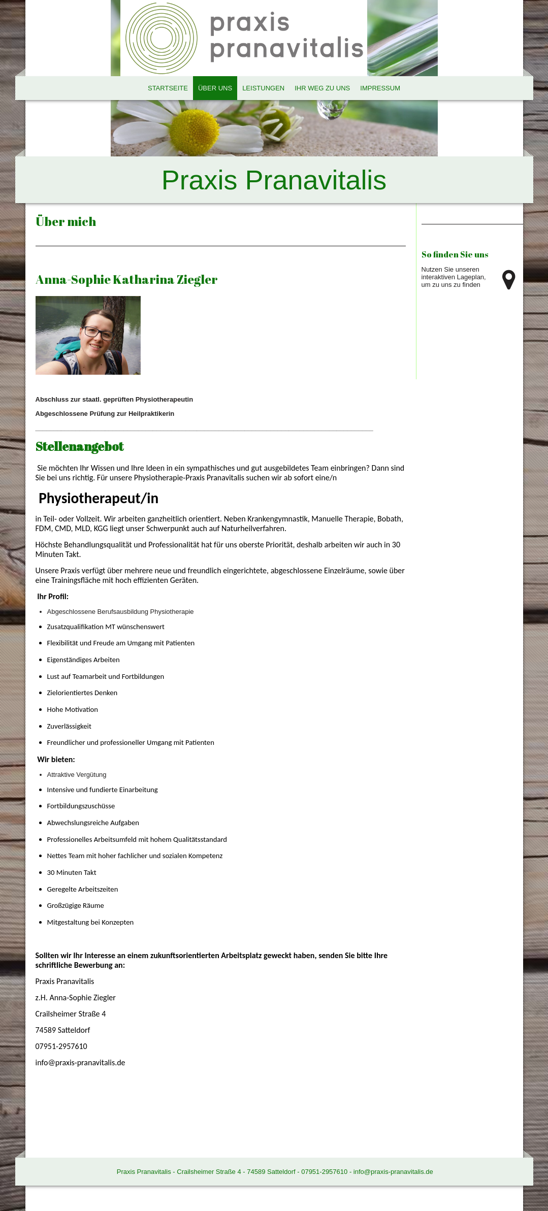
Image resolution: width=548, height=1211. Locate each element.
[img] (274, 101)
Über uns (215, 88)
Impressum (380, 88)
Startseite (168, 88)
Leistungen (263, 88)
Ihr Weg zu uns (322, 88)
